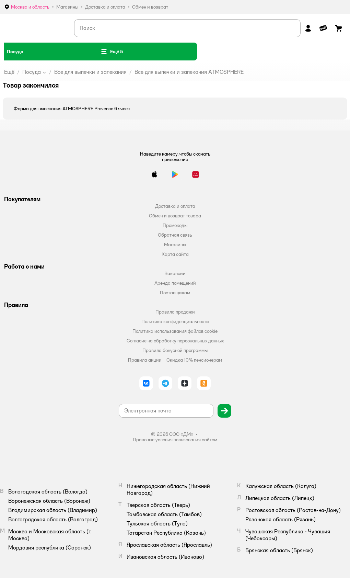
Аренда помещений (175, 283)
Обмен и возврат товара (175, 215)
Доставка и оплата (175, 206)
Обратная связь (175, 235)
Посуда (31, 72)
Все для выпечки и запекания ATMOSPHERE (189, 72)
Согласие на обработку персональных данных (175, 340)
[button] (111, 51)
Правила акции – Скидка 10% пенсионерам (175, 360)
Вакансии (175, 273)
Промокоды (175, 225)
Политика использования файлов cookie (175, 331)
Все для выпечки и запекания (90, 72)
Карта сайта (175, 254)
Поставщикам (175, 292)
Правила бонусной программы (175, 350)
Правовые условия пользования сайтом (175, 439)
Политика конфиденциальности (175, 321)
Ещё (9, 72)
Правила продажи (175, 312)
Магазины (175, 244)
